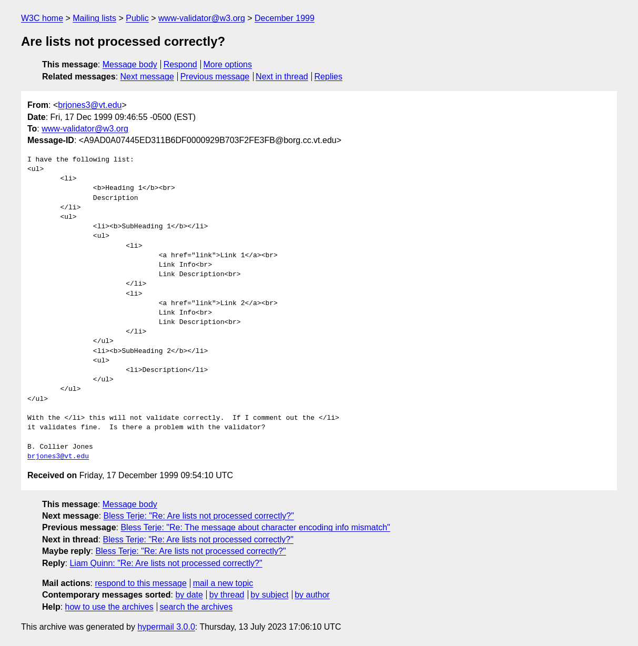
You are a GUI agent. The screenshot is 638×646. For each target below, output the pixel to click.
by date (188, 594)
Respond (180, 64)
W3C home (42, 18)
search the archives (196, 606)
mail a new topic (223, 583)
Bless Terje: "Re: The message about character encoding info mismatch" (255, 527)
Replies (328, 76)
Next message (147, 76)
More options (228, 64)
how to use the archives (109, 606)
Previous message (215, 76)
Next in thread (282, 76)
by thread (227, 594)
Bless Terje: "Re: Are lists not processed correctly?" (199, 515)
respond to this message (140, 583)
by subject (269, 594)
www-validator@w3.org (201, 18)
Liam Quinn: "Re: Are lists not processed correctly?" (165, 563)
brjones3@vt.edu (89, 104)
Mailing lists (94, 18)
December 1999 (285, 18)
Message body (130, 64)
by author (312, 594)
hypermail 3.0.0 (166, 626)
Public (137, 18)
